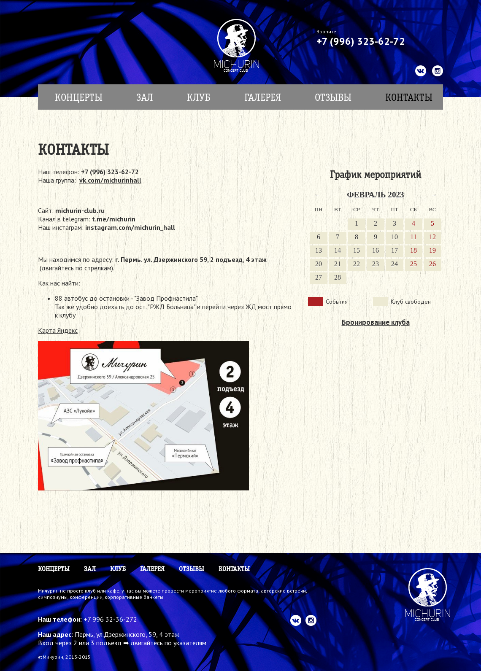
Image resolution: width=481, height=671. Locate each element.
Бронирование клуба (376, 322)
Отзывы (333, 97)
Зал (144, 97)
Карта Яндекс (58, 330)
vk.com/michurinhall (110, 180)
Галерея (262, 97)
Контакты (408, 97)
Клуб (199, 97)
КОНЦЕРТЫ (79, 97)
